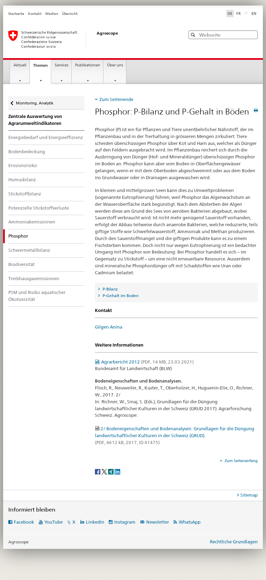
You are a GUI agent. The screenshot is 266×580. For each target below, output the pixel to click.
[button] (193, 35)
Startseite (16, 14)
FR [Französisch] (238, 13)
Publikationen (87, 65)
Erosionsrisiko (22, 165)
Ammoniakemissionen (31, 221)
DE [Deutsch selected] (230, 13)
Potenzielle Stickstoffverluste (38, 208)
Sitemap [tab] (249, 495)
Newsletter (157, 522)
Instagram (124, 522)
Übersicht (70, 14)
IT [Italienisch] (247, 13)
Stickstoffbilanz (24, 193)
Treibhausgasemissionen (33, 278)
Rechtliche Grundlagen (234, 541)
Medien (51, 14)
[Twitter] (104, 471)
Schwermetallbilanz (29, 250)
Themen (42, 67)
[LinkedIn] (117, 471)
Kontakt (35, 14)
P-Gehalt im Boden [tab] (120, 295)
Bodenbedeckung (26, 151)
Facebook (24, 522)
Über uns (115, 65)
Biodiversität (21, 264)
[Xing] (111, 471)
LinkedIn (95, 522)
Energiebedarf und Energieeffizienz (45, 137)
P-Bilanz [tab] (109, 289)
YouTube (53, 522)
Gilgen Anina (108, 327)
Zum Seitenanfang (241, 460)
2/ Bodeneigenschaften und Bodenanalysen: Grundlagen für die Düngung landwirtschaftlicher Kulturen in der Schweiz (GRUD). (174, 435)
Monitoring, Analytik (34, 101)
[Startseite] (89, 39)
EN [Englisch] (253, 13)
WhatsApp (190, 522)
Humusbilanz (22, 179)
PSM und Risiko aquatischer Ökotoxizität (36, 295)
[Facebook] (98, 471)
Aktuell (20, 65)
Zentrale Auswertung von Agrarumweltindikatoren (35, 119)
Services (61, 65)
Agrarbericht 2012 (147, 362)
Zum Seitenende (116, 99)
